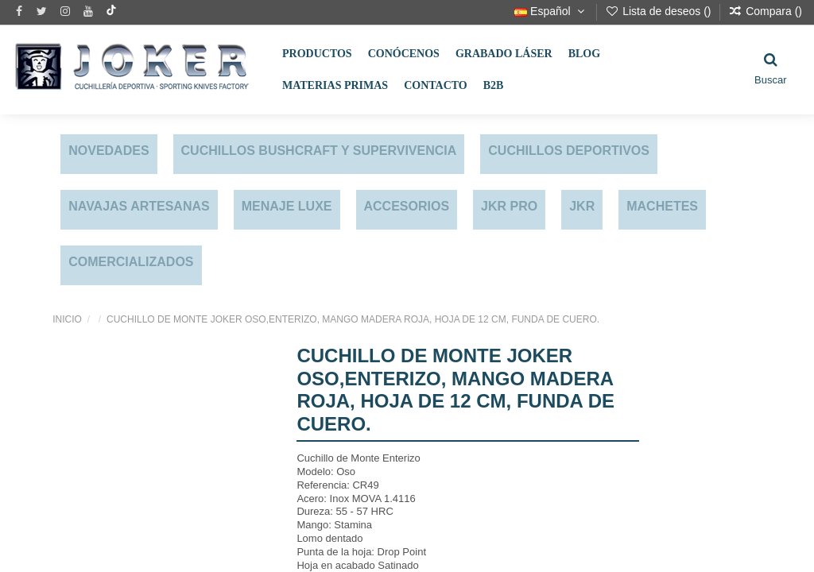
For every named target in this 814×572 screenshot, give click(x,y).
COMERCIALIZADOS (130, 262)
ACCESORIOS (407, 206)
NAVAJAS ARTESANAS (139, 206)
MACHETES (662, 206)
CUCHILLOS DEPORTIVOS (568, 150)
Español (550, 11)
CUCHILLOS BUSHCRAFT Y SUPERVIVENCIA (319, 150)
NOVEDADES (108, 150)
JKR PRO (509, 206)
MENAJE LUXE (287, 206)
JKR (582, 206)
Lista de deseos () (659, 11)
